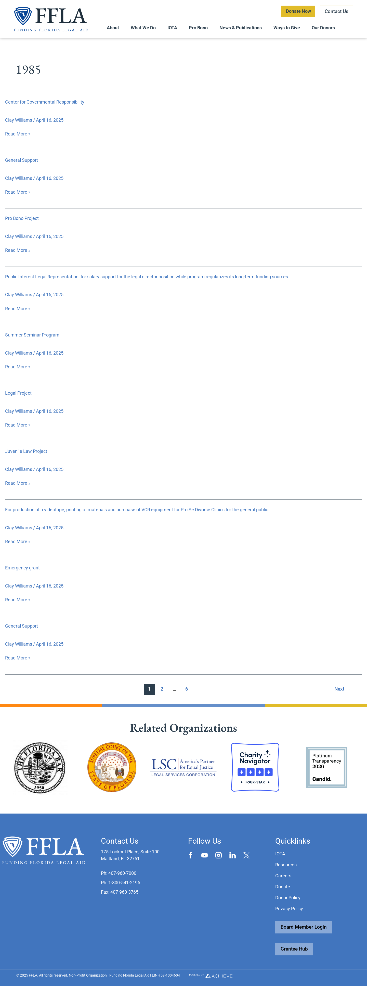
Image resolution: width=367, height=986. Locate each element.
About (113, 27)
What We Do (143, 27)
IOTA (172, 27)
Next (342, 689)
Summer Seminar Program (32, 335)
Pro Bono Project (22, 218)
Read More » (17, 133)
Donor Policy (287, 897)
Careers (283, 875)
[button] (118, 873)
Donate (282, 886)
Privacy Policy (289, 908)
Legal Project (18, 393)
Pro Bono (198, 27)
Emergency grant (22, 567)
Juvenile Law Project (26, 451)
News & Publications (240, 27)
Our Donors (323, 27)
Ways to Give (286, 27)
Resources (286, 864)
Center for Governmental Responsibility (44, 102)
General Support (21, 160)
